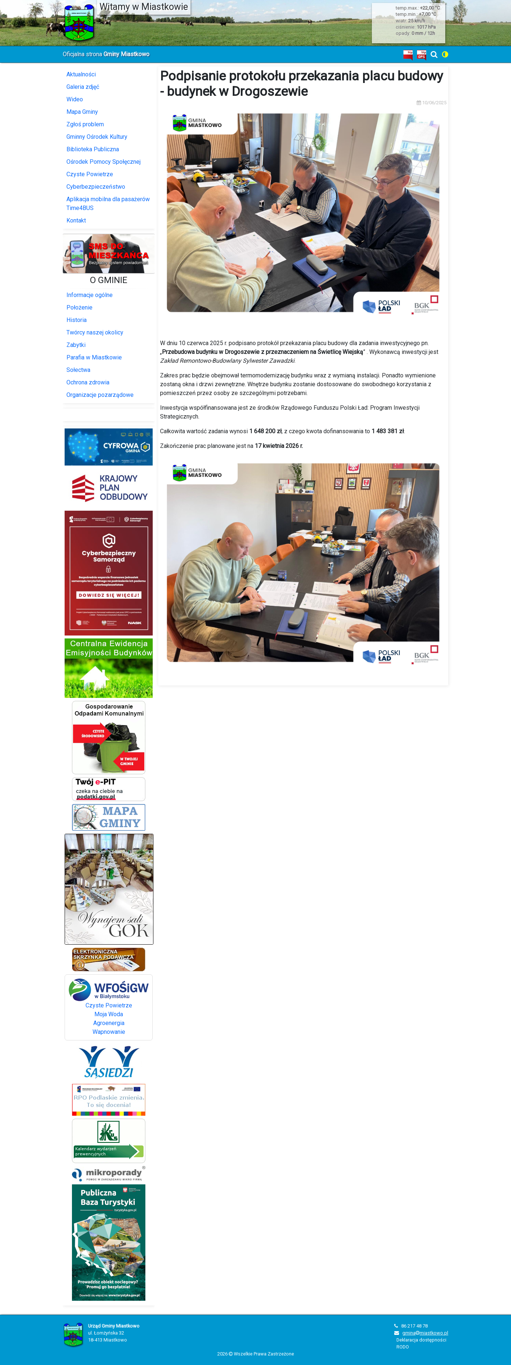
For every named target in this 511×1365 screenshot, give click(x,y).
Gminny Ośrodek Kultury (96, 136)
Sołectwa (78, 369)
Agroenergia (108, 1023)
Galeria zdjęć (82, 86)
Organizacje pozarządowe (100, 394)
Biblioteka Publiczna (92, 149)
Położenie (79, 307)
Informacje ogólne (89, 295)
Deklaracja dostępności (421, 1340)
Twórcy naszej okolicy (94, 332)
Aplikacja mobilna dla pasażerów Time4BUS (108, 203)
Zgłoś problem (85, 124)
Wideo (74, 99)
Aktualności (81, 74)
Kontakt (76, 220)
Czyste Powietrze (89, 174)
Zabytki (76, 344)
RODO (402, 1347)
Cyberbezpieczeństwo (95, 186)
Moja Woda (108, 1014)
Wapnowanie (109, 1031)
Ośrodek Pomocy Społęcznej (103, 161)
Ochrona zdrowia (87, 382)
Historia (76, 319)
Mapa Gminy (82, 111)
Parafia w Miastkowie (94, 357)
